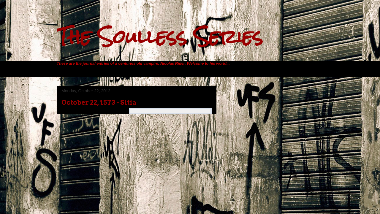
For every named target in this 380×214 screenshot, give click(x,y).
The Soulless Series (160, 37)
